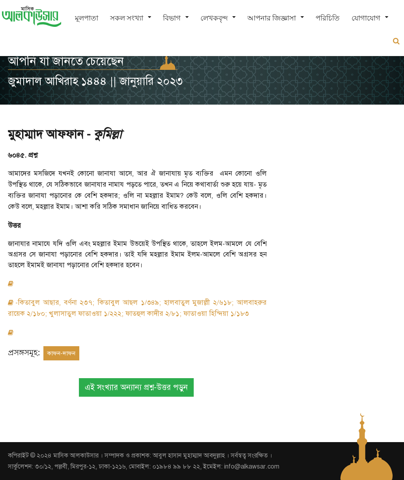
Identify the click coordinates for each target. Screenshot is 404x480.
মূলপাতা (86, 18)
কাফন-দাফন (61, 353)
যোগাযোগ (366, 18)
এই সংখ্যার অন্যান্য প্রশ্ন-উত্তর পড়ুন (136, 387)
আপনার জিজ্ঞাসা (271, 18)
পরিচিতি (328, 18)
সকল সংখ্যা (126, 18)
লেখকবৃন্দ (214, 18)
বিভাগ (172, 18)
